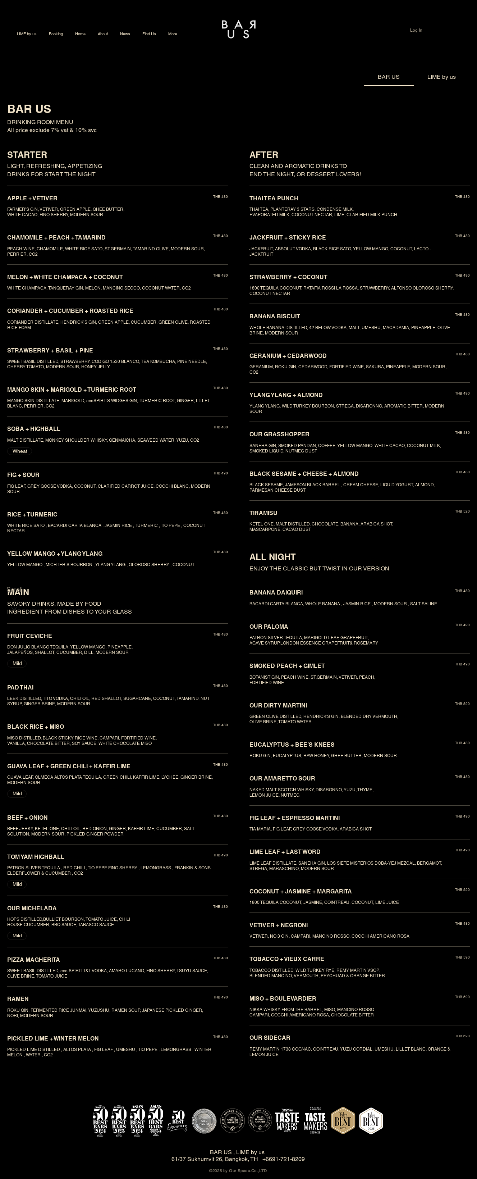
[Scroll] (14, 589)
